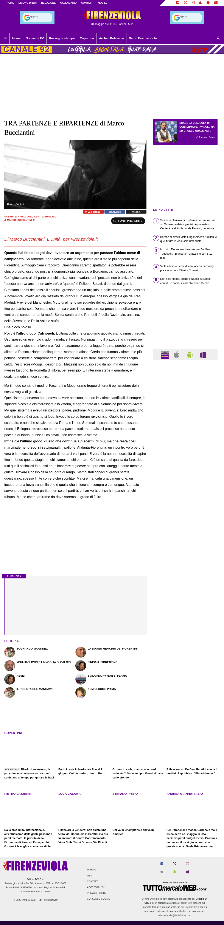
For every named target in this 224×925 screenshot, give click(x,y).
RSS (89, 875)
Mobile (91, 869)
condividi (115, 212)
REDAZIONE (48, 3)
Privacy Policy (96, 893)
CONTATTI (87, 3)
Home (10, 3)
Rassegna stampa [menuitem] (62, 38)
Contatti (92, 881)
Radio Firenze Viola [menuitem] (143, 38)
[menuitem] (5, 38)
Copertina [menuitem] (87, 38)
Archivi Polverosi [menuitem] (111, 38)
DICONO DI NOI (28, 3)
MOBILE (102, 3)
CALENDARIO (68, 3)
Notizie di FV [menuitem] (35, 38)
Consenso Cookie (98, 899)
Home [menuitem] (16, 38)
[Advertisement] (185, 530)
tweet (136, 212)
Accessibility (95, 887)
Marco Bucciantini (19, 220)
